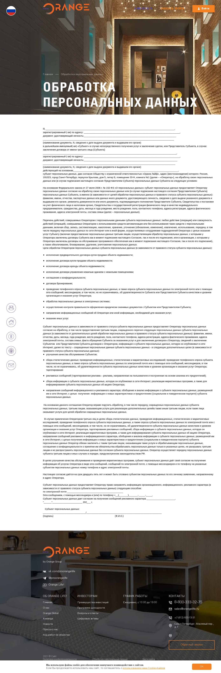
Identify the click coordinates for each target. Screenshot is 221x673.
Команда (48, 618)
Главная (47, 602)
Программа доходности (91, 608)
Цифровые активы (87, 618)
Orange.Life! (56, 584)
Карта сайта (149, 659)
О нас (46, 608)
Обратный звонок (191, 644)
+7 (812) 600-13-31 (184, 618)
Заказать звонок (172, 8)
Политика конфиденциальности (60, 659)
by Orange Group (52, 562)
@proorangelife (58, 578)
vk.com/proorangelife (62, 571)
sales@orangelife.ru (186, 609)
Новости (48, 624)
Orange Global (51, 613)
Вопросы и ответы (87, 613)
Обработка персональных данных (109, 659)
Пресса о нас (50, 629)
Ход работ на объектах (56, 635)
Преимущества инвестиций (93, 602)
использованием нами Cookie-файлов (144, 668)
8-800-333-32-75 (143, 8)
